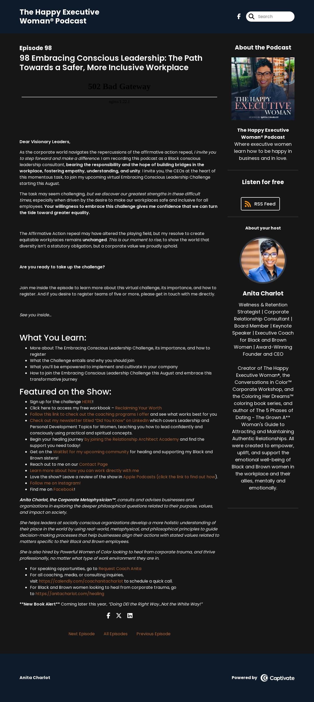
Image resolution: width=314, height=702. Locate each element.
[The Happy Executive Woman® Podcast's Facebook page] (239, 17)
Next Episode (81, 634)
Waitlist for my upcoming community (91, 452)
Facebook (63, 489)
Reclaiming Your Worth (138, 408)
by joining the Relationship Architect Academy (131, 439)
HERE (87, 402)
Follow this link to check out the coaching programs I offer (89, 414)
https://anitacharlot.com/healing (69, 594)
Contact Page (93, 464)
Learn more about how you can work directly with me (84, 471)
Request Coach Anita (119, 569)
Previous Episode (153, 634)
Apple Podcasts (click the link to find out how (169, 477)
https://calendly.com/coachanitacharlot (81, 581)
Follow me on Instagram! (55, 483)
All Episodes (116, 634)
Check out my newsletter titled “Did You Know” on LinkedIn (89, 420)
